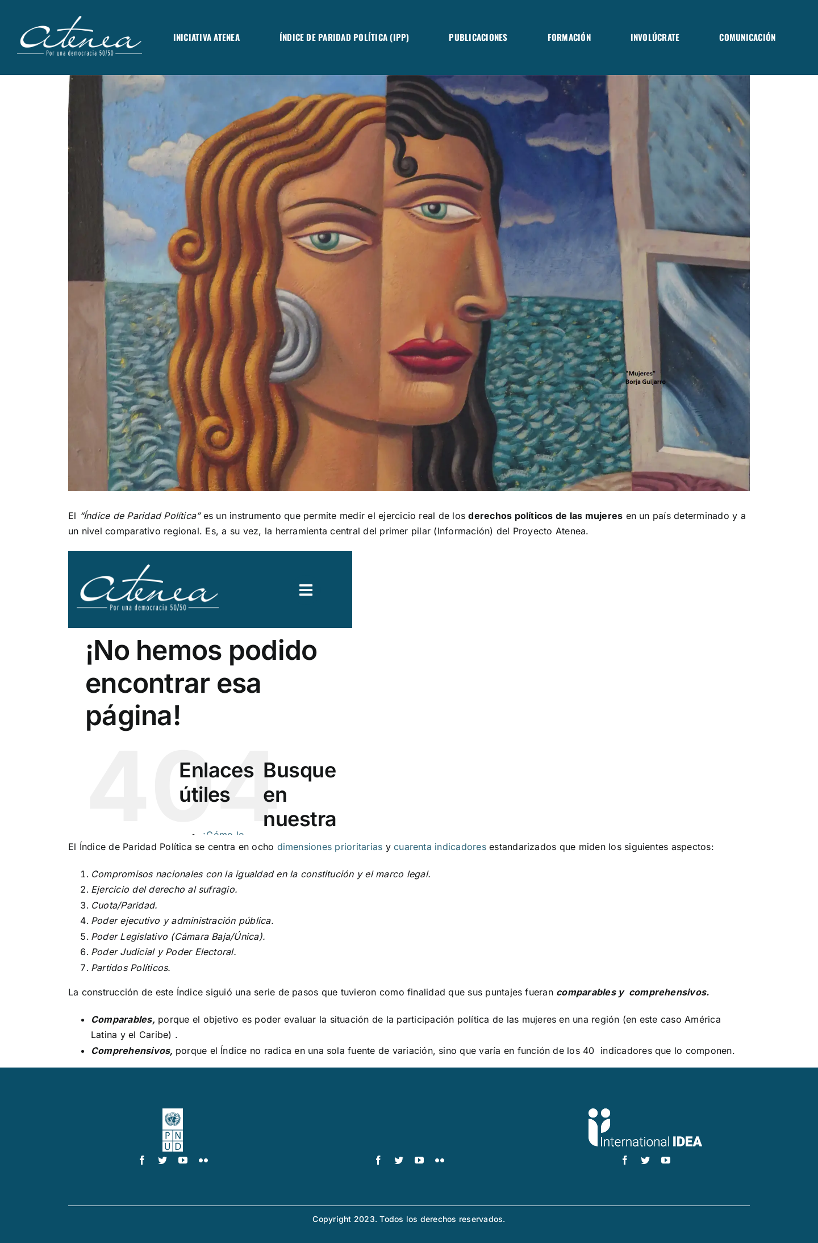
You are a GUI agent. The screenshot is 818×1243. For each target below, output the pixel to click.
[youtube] (182, 1160)
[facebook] (142, 1160)
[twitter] (162, 1160)
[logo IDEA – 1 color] (645, 1113)
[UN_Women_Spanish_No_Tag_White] (409, 1113)
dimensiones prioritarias (330, 846)
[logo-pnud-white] (172, 1113)
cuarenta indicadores (440, 846)
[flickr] (203, 1160)
